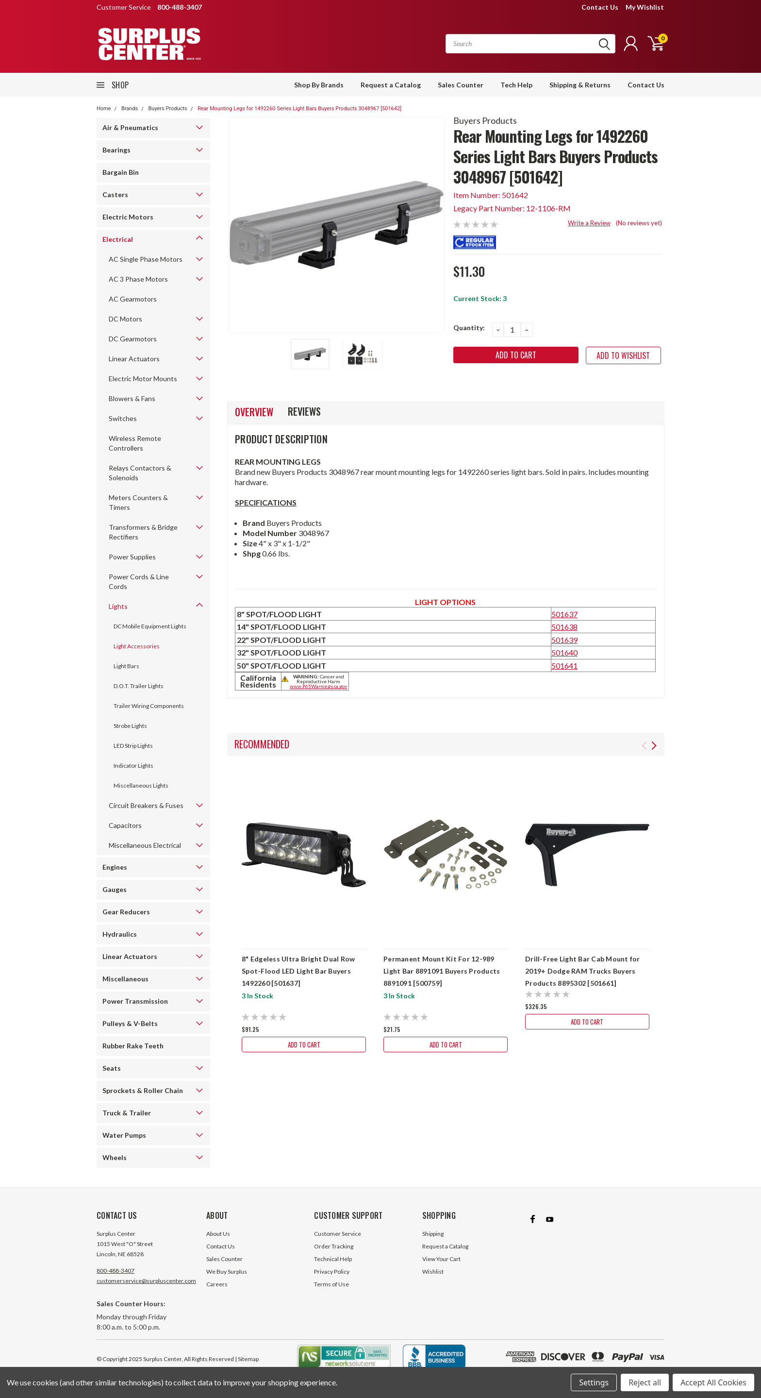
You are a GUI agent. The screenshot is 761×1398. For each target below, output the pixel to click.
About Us (218, 1233)
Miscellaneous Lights (141, 785)
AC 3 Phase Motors (138, 279)
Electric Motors (127, 217)
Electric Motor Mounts (143, 378)
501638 (564, 626)
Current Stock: (480, 298)
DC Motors (125, 319)
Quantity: (469, 327)
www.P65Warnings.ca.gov (318, 686)
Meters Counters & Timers (138, 502)
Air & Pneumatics (130, 127)
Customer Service (337, 1233)
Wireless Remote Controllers (135, 443)
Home (104, 108)
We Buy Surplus (226, 1271)
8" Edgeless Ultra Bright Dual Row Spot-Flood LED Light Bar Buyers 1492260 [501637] (298, 971)
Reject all (645, 1382)
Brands (129, 108)
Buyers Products (167, 108)
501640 (564, 652)
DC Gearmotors (133, 339)
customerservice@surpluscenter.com (146, 1280)
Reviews (304, 411)
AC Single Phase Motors (145, 259)
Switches (123, 418)
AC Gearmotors (133, 299)
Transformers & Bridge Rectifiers (143, 532)
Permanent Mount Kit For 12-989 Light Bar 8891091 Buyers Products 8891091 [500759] (441, 971)
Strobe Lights (130, 725)
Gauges (114, 889)
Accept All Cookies (713, 1382)
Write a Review (589, 223)
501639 (564, 639)
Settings (594, 1382)
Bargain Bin (120, 172)
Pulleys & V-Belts (130, 1023)
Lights (118, 606)
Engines (114, 867)
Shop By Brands (319, 85)
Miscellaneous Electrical (145, 845)
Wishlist (433, 1271)
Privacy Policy (331, 1271)
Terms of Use (331, 1284)
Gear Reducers (126, 912)
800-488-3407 (115, 1270)
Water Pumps (124, 1135)
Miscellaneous (125, 979)
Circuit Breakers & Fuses (146, 805)
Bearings (116, 150)
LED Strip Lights (133, 745)
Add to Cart (304, 1044)
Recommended (261, 744)
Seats (111, 1068)
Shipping (433, 1233)
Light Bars (126, 666)
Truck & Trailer (126, 1113)
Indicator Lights (133, 765)
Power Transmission (135, 1001)
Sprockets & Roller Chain (142, 1090)
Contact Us (599, 7)
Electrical (117, 239)
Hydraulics (119, 934)
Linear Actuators (134, 358)
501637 (564, 614)
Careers (217, 1284)
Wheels (114, 1157)
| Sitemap (247, 1359)
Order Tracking (333, 1246)
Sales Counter (460, 85)
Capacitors (125, 825)
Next (654, 746)
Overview (254, 411)
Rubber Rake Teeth (133, 1046)
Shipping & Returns (580, 85)
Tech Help (516, 85)
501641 (564, 665)
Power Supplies (132, 557)
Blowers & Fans (132, 398)
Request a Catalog (391, 85)
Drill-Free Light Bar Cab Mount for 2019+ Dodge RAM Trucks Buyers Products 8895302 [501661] (582, 971)
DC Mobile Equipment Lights (150, 626)
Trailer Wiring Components (149, 705)
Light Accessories (137, 646)
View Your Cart (441, 1259)
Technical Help (333, 1259)
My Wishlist (645, 7)
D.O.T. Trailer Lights (139, 686)
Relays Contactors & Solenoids (140, 473)
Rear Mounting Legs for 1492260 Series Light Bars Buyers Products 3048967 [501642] (299, 108)
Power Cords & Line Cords (139, 581)
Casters (115, 194)
